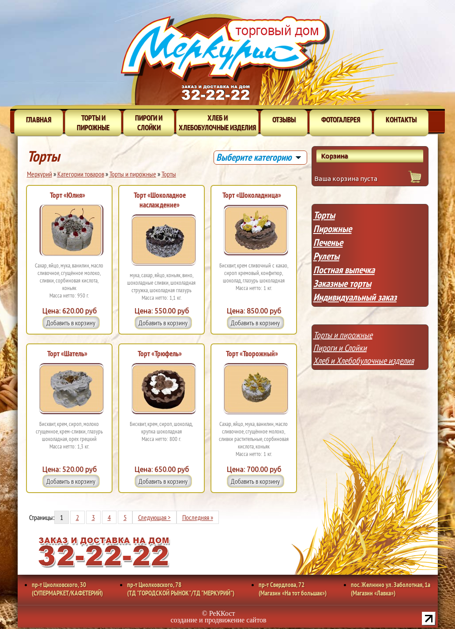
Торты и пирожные (93, 122)
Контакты (401, 119)
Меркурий (39, 173)
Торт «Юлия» (67, 195)
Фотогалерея (340, 119)
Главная (38, 119)
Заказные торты (342, 283)
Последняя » (197, 517)
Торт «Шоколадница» (251, 195)
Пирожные (332, 228)
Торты (169, 173)
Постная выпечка (344, 270)
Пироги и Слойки (340, 348)
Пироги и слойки (148, 122)
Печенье (328, 242)
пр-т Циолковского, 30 (67, 588)
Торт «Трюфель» (160, 353)
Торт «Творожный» (252, 353)
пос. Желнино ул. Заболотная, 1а (390, 588)
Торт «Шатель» (67, 353)
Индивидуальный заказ (355, 297)
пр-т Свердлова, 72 (293, 588)
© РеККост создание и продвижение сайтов (219, 616)
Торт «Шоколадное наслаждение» (160, 200)
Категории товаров (80, 173)
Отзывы (284, 119)
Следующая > (154, 517)
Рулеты (326, 256)
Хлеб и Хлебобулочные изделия (363, 360)
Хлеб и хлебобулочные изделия (217, 122)
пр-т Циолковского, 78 (180, 588)
